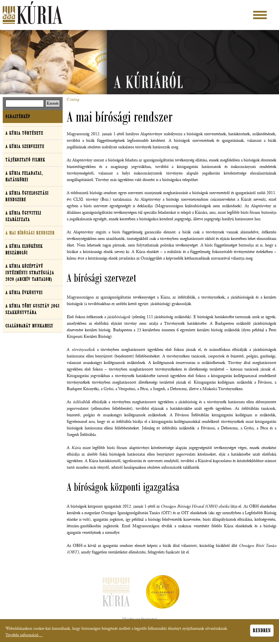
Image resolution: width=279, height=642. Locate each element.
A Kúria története (24, 133)
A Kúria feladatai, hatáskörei (24, 176)
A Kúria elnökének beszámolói (24, 249)
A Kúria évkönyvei (24, 293)
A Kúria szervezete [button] (24, 146)
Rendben (262, 631)
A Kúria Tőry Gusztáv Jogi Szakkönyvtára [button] (32, 309)
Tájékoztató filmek (25, 160)
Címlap (73, 99)
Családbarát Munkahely (29, 326)
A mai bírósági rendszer (30, 233)
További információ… (24, 636)
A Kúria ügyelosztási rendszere (27, 196)
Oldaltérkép (17, 116)
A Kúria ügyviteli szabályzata (23, 216)
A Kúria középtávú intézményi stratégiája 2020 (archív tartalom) (29, 272)
